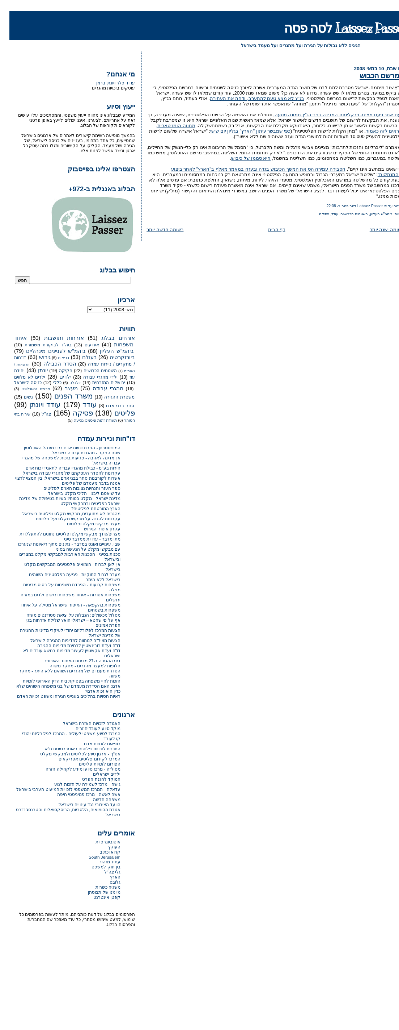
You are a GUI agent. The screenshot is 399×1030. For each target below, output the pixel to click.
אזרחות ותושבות (55, 338)
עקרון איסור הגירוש (93, 528)
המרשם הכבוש (372, 75)
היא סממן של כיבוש (241, 158)
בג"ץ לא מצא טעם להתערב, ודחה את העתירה (247, 98)
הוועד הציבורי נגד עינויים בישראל (80, 804)
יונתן (33, 370)
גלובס (105, 882)
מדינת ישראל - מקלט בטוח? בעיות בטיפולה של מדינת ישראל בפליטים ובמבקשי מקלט (60, 501)
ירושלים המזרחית (99, 382)
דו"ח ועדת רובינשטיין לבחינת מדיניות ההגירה (69, 645)
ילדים (56, 377)
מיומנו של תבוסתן (94, 892)
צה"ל (37, 414)
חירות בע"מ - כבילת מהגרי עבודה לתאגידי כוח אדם (63, 468)
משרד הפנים (64, 396)
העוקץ (105, 847)
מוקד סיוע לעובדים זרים (88, 728)
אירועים (82, 344)
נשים (19, 397)
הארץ (106, 877)
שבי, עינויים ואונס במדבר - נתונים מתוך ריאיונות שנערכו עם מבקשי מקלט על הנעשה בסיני (60, 546)
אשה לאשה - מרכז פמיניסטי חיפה (79, 794)
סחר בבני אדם (111, 405)
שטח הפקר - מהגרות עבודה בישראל (76, 452)
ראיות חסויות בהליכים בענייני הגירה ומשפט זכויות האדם (59, 696)
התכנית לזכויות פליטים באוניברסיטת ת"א (73, 748)
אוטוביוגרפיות (98, 841)
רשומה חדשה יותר (155, 229)
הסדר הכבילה (50, 364)
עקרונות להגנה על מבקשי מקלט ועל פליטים (68, 518)
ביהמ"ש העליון (372, 214)
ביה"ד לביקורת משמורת (38, 344)
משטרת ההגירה (110, 397)
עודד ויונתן (35, 405)
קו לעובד (102, 738)
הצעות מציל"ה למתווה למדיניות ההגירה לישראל (66, 640)
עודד (325, 214)
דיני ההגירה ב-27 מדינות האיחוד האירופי (73, 660)
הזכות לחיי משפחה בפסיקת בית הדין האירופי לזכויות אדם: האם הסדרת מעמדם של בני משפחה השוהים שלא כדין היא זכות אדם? (59, 686)
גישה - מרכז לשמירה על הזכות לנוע (78, 784)
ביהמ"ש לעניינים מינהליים (46, 351)
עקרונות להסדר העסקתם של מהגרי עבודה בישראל (62, 473)
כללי (48, 382)
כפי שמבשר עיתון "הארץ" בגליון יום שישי (241, 131)
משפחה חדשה (97, 799)
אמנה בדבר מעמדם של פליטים (81, 483)
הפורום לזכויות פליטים (90, 764)
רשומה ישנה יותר (377, 229)
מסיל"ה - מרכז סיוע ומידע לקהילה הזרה (73, 769)
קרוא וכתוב (100, 852)
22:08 (322, 206)
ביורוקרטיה (113, 357)
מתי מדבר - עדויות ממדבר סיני (83, 539)
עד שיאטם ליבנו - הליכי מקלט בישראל (75, 493)
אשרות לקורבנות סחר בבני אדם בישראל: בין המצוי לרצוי (58, 478)
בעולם (80, 357)
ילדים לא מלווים (20, 377)
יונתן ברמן (96, 83)
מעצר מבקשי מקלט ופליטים (84, 523)
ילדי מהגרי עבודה (91, 377)
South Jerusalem (95, 857)
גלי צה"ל (103, 872)
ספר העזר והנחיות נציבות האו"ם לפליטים (72, 488)
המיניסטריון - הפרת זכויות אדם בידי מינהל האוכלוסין (62, 447)
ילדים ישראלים (97, 774)
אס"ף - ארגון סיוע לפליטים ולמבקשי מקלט (71, 753)
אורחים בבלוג (109, 338)
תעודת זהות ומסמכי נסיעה (85, 420)
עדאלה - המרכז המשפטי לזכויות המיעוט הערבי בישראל (59, 789)
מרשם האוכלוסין (26, 389)
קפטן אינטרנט (97, 897)
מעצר (61, 388)
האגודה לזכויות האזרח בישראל (82, 723)
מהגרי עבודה (98, 388)
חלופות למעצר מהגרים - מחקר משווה (75, 665)
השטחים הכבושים (344, 214)
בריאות (54, 357)
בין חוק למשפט (96, 866)
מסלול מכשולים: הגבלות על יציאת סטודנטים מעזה (64, 615)
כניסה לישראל (18, 382)
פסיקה (315, 214)
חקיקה (56, 370)
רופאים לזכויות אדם (93, 743)
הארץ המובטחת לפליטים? (86, 508)
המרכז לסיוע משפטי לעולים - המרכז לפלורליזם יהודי (62, 733)
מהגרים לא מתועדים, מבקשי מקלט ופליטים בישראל (62, 513)
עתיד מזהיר (100, 861)
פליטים (115, 413)
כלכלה (65, 382)
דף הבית (267, 229)
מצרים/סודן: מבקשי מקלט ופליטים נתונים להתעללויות (60, 533)
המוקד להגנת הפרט (92, 779)
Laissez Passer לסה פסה (337, 28)
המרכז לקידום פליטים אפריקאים (80, 758)
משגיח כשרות (98, 887)
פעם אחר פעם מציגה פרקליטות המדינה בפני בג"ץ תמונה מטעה (329, 114)
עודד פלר (116, 83)
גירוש (35, 357)
